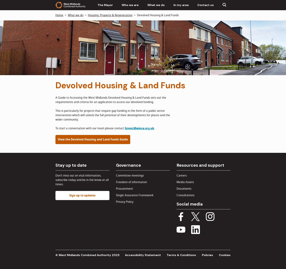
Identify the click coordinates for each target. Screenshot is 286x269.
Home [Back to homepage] (59, 15)
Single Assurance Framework (134, 195)
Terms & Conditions (181, 255)
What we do (156, 5)
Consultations (185, 195)
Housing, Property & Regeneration (110, 15)
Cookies (225, 255)
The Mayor (105, 5)
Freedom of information (131, 182)
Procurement (124, 189)
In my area (181, 5)
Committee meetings (130, 175)
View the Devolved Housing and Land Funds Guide (93, 139)
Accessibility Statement (143, 255)
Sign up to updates (82, 195)
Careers (182, 175)
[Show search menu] (224, 5)
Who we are (130, 5)
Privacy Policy (125, 202)
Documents (184, 189)
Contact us (205, 5)
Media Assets (185, 182)
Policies (207, 255)
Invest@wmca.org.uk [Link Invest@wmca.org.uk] (139, 128)
